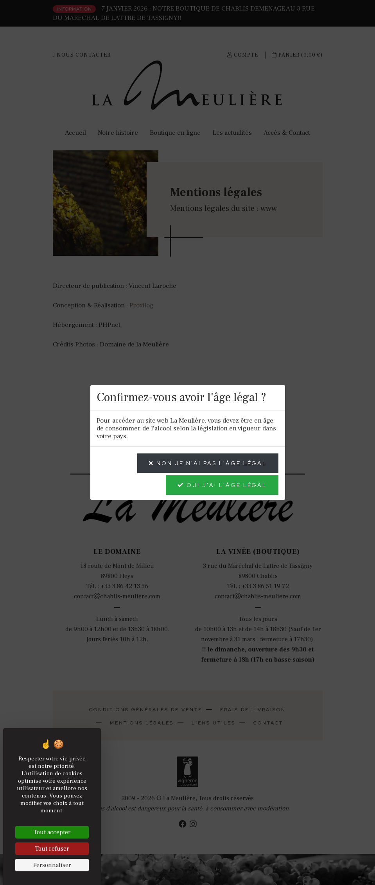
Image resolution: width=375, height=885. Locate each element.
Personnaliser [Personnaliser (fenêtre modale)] (52, 865)
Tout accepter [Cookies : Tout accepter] (52, 832)
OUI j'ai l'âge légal (222, 485)
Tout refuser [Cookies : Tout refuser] (52, 849)
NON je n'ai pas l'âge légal (208, 463)
